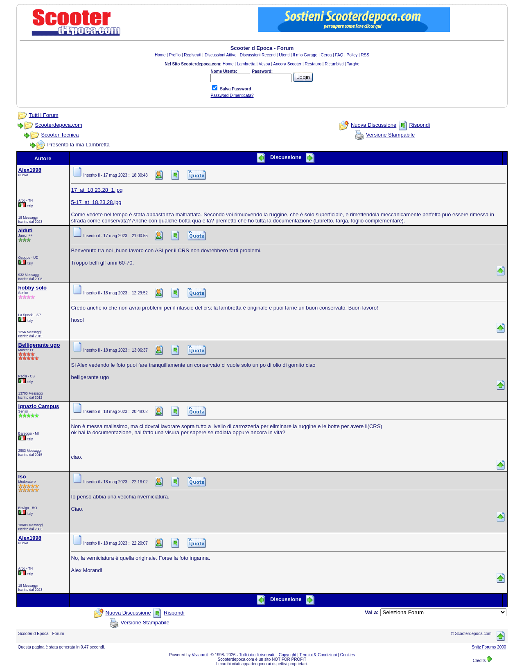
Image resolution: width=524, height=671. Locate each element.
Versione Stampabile (390, 135)
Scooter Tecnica (60, 135)
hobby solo (32, 288)
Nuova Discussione (373, 125)
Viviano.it (200, 655)
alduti (25, 230)
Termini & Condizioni (318, 655)
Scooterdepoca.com (58, 125)
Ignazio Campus (38, 406)
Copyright (287, 655)
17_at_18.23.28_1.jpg (97, 190)
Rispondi (419, 125)
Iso (22, 477)
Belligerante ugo (39, 345)
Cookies (347, 655)
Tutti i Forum (43, 115)
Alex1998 (29, 170)
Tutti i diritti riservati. (257, 655)
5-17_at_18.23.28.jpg (96, 202)
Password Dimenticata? (231, 95)
